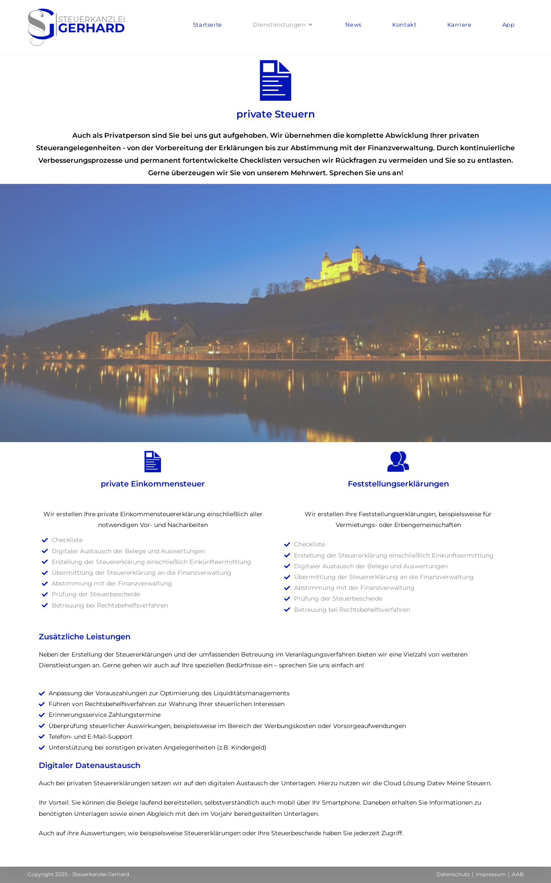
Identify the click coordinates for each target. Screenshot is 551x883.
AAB (517, 874)
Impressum (491, 874)
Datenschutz (453, 874)
